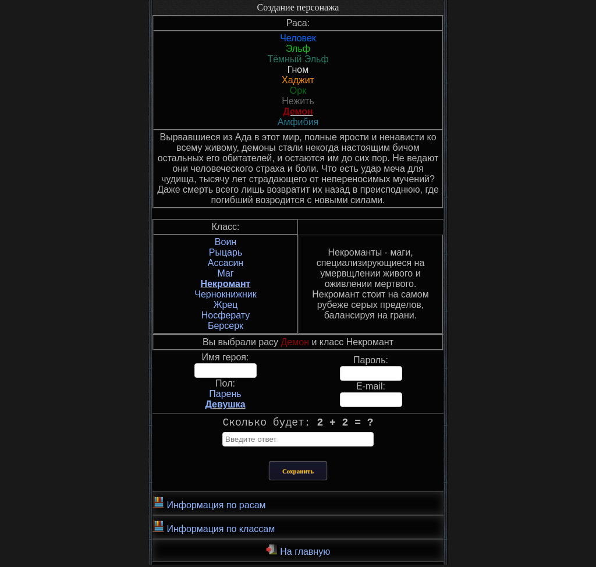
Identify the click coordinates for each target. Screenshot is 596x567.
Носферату (225, 315)
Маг (225, 273)
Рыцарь (225, 252)
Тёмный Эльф (297, 59)
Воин (225, 242)
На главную (298, 552)
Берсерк (225, 326)
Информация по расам (209, 505)
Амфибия (298, 122)
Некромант (226, 284)
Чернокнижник (225, 294)
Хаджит (298, 80)
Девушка (225, 404)
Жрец (226, 305)
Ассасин (225, 263)
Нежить (298, 101)
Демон (298, 111)
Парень (225, 394)
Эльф (298, 49)
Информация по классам (213, 529)
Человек (298, 38)
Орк (298, 90)
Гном (298, 70)
